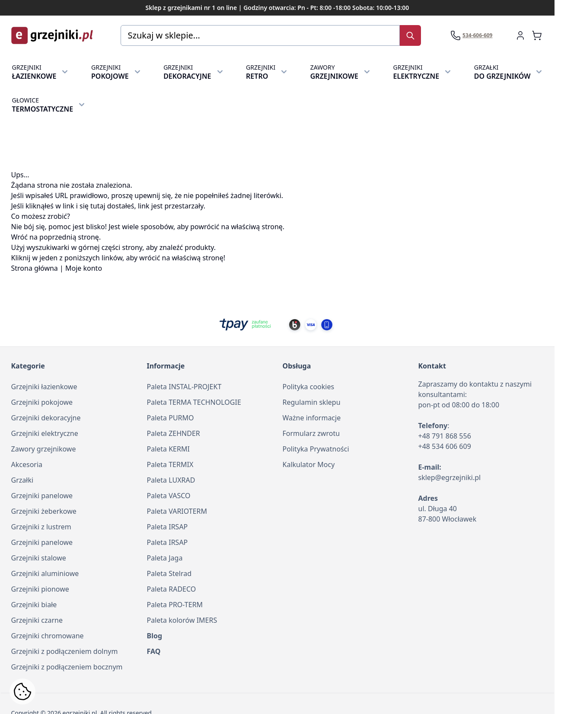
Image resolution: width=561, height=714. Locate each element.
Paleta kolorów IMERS (182, 620)
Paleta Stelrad (169, 573)
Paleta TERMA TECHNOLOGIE (194, 402)
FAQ (154, 651)
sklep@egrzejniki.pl (449, 477)
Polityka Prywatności (316, 449)
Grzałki (22, 480)
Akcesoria (27, 464)
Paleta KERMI (168, 449)
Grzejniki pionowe (40, 589)
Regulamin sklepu (312, 402)
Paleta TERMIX (170, 464)
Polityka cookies (309, 386)
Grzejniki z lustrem (41, 526)
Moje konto (83, 268)
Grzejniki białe (34, 604)
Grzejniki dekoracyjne (46, 418)
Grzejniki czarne (37, 620)
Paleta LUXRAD (171, 480)
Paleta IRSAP (167, 526)
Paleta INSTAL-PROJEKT (184, 386)
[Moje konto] (520, 35)
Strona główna (34, 268)
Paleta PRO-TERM (175, 604)
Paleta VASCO (169, 495)
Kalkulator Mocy (309, 464)
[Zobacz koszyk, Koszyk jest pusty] (537, 35)
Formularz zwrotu (311, 433)
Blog (155, 635)
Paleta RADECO (171, 589)
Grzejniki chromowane (47, 635)
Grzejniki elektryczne (44, 433)
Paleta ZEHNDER (173, 433)
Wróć (19, 237)
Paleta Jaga (165, 558)
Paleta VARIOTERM (177, 511)
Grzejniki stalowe (38, 558)
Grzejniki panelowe (42, 495)
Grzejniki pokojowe (42, 402)
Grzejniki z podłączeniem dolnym (64, 651)
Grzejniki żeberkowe (43, 511)
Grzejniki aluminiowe (45, 573)
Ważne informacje (312, 418)
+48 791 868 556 (444, 436)
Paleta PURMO (170, 418)
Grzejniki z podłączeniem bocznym (67, 667)
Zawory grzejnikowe (43, 449)
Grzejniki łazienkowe (44, 386)
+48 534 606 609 (444, 446)
